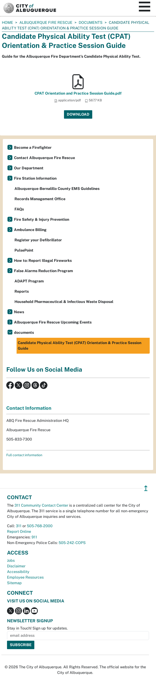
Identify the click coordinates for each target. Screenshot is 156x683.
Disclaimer (16, 566)
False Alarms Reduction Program (43, 271)
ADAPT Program (29, 281)
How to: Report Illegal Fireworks (43, 260)
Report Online (19, 531)
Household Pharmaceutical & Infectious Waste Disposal (63, 301)
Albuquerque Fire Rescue (45, 22)
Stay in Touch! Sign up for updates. (37, 628)
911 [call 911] (34, 537)
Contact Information (28, 408)
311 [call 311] (18, 526)
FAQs (19, 209)
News (19, 312)
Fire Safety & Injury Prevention (41, 219)
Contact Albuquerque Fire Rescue (44, 158)
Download (78, 114)
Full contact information (24, 455)
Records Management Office (39, 199)
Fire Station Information (35, 178)
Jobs (11, 560)
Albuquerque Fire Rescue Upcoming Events (53, 322)
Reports (21, 291)
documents (91, 22)
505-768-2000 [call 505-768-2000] (40, 526)
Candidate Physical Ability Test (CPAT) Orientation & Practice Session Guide (79, 346)
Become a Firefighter (33, 147)
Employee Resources (25, 577)
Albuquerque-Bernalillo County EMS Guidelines (56, 188)
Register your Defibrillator (38, 240)
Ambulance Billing (30, 230)
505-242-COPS (72, 543)
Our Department (28, 168)
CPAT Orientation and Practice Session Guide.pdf (78, 93)
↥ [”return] (146, 488)
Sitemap (14, 583)
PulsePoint (23, 250)
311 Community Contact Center (41, 505)
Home (7, 22)
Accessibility (18, 571)
